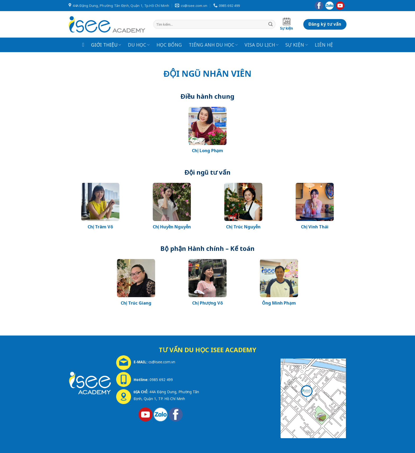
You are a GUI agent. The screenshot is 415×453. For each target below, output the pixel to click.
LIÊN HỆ (324, 45)
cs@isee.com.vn (161, 361)
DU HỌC (139, 45)
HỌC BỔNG (169, 45)
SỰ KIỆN (296, 45)
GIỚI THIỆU (106, 45)
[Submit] (270, 24)
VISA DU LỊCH (261, 45)
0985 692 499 (161, 379)
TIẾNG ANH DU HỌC (213, 45)
